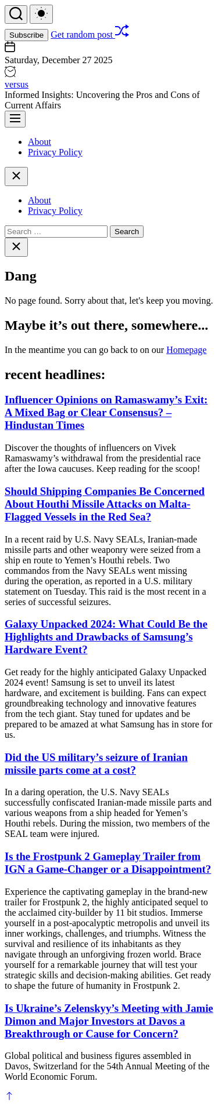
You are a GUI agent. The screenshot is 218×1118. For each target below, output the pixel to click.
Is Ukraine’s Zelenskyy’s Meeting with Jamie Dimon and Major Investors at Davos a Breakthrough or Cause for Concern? (109, 1021)
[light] (41, 14)
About (39, 142)
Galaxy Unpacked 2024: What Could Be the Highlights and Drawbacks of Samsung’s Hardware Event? (106, 636)
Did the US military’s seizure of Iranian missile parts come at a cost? (96, 763)
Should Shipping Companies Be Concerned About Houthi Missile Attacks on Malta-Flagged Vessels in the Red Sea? (105, 504)
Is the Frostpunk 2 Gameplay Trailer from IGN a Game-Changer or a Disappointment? (108, 862)
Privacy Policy (55, 152)
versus (16, 84)
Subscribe (26, 35)
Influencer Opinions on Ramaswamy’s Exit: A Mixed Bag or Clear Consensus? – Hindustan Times (106, 412)
